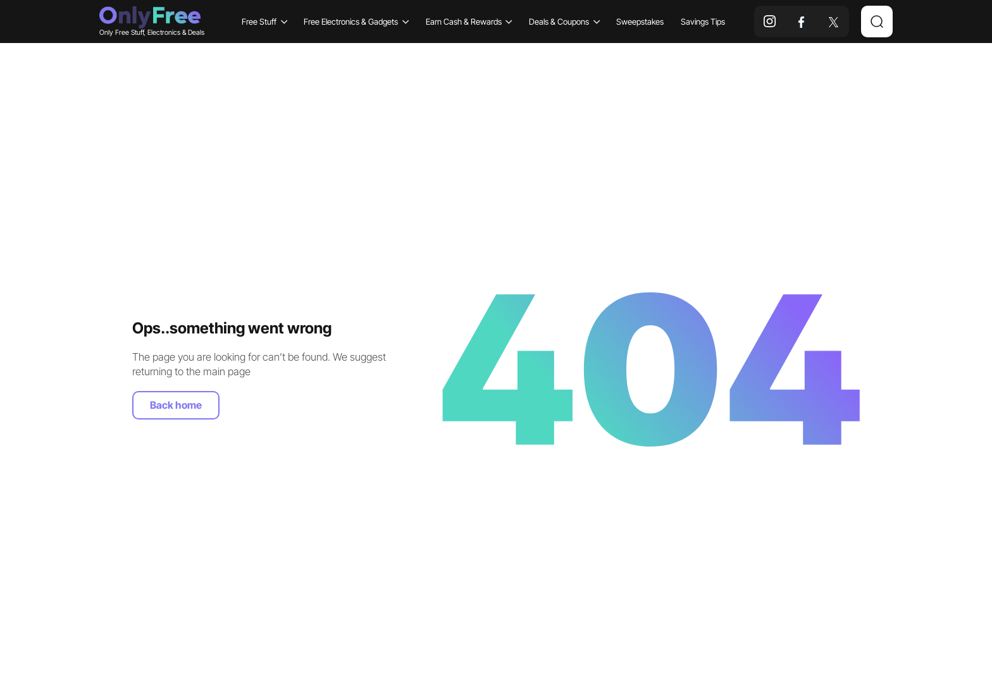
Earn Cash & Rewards (469, 21)
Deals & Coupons (564, 21)
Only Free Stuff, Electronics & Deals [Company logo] (150, 21)
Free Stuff (264, 21)
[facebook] (801, 21)
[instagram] (770, 21)
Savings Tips (703, 21)
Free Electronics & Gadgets (356, 21)
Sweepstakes (640, 21)
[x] (833, 21)
